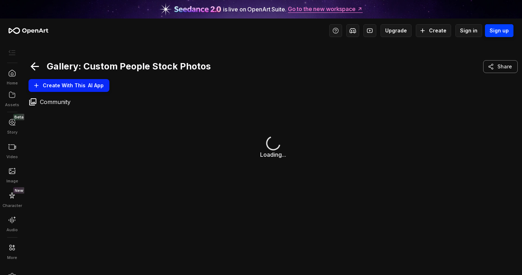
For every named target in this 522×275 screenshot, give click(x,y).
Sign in (469, 31)
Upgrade (396, 31)
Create (433, 31)
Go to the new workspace (325, 9)
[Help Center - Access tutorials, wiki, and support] (335, 30)
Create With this (69, 85)
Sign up (499, 31)
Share (500, 67)
